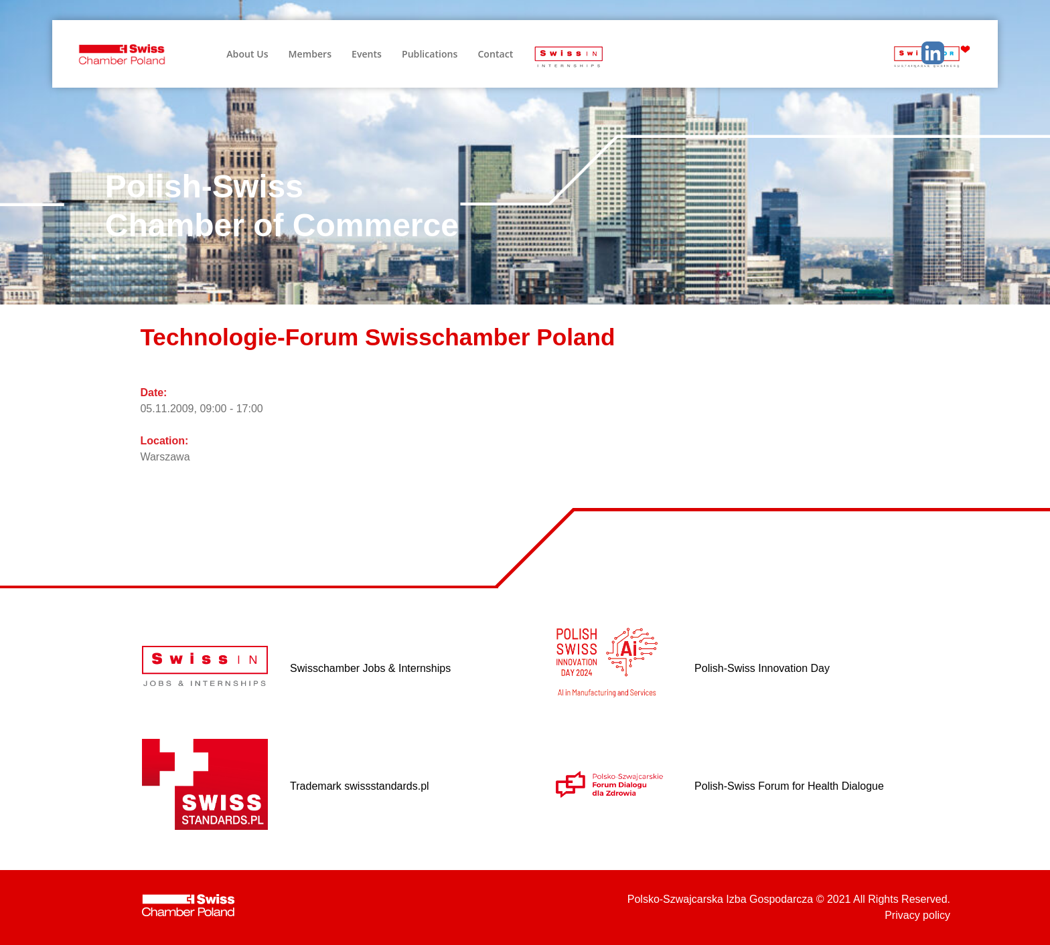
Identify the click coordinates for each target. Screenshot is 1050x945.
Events (367, 54)
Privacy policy (917, 915)
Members (310, 54)
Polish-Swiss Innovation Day (762, 668)
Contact (495, 54)
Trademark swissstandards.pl (359, 786)
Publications (429, 54)
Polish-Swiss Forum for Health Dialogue (789, 786)
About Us (247, 54)
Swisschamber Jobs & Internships (370, 668)
